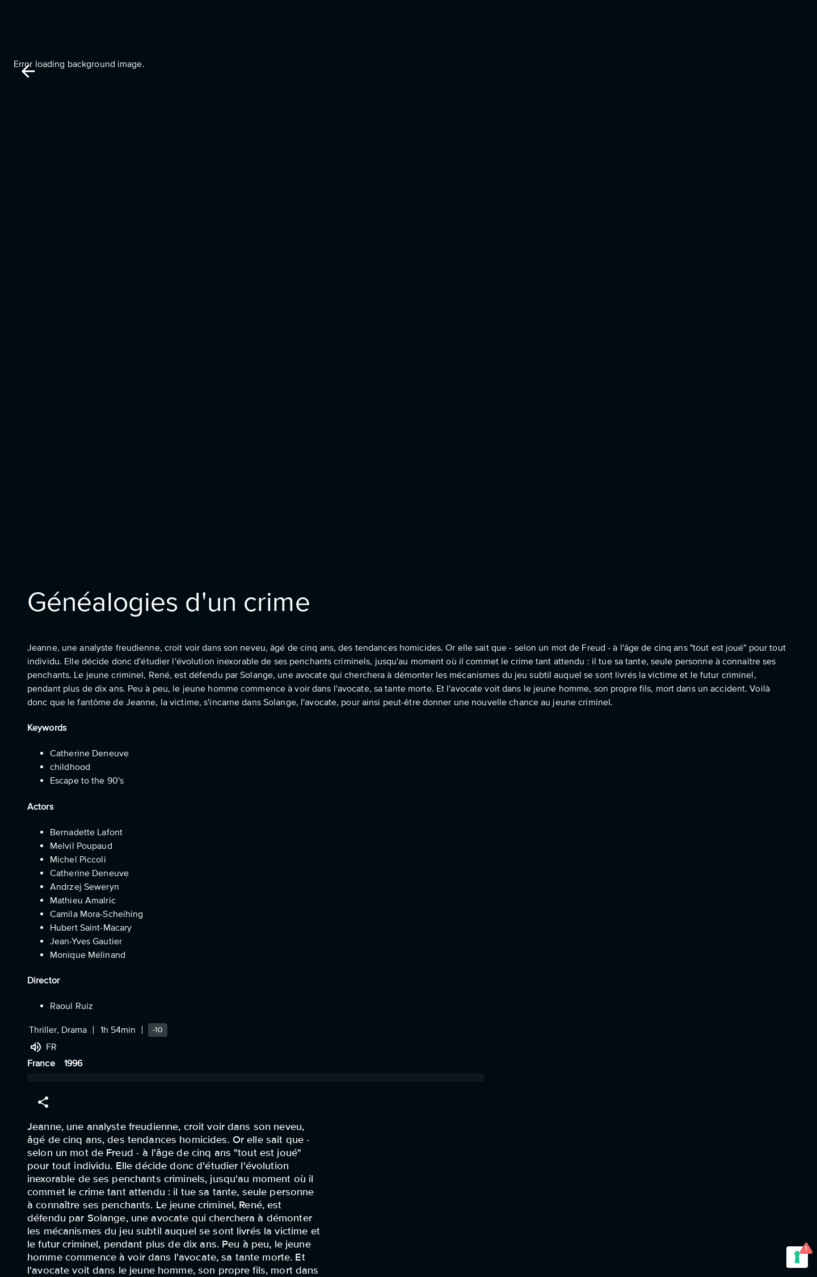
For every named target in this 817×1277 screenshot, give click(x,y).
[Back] (28, 71)
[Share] (43, 1102)
